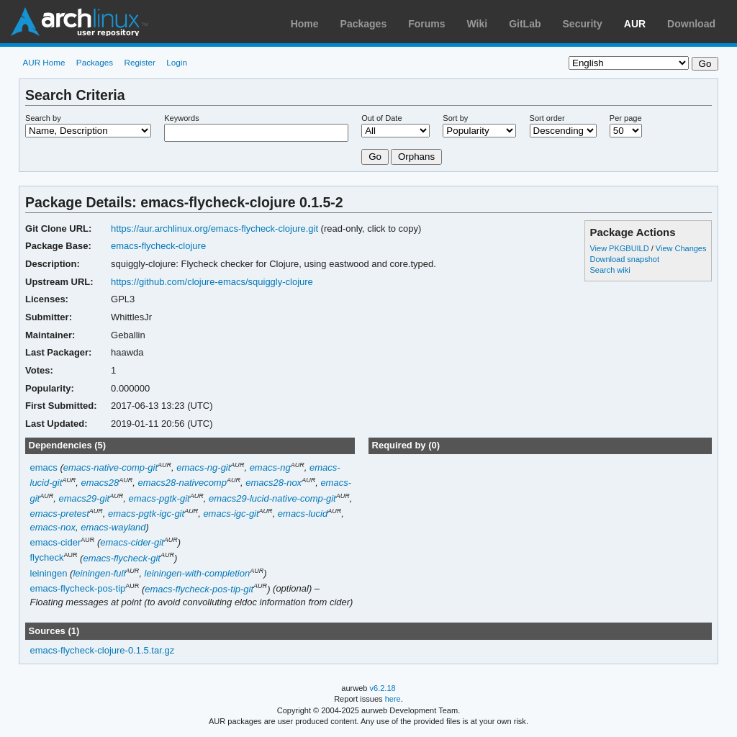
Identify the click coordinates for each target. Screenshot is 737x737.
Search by (43, 118)
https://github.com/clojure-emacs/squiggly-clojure (212, 281)
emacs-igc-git (230, 513)
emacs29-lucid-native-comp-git (272, 498)
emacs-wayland (113, 527)
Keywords (181, 118)
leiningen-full (99, 573)
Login (176, 62)
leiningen (49, 573)
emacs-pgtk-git (159, 498)
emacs (44, 467)
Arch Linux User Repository (79, 21)
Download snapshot (624, 259)
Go (374, 156)
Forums (426, 24)
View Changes (681, 248)
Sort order (547, 118)
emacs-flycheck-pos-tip (78, 589)
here (393, 699)
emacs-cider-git (132, 542)
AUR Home (43, 62)
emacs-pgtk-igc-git (146, 513)
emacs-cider (55, 542)
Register (139, 62)
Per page (626, 118)
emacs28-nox (273, 482)
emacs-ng (270, 467)
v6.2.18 (383, 688)
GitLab (525, 24)
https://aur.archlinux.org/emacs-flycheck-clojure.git (214, 228)
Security (582, 24)
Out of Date (381, 118)
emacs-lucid (302, 513)
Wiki (477, 24)
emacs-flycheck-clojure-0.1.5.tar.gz (102, 650)
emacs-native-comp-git (110, 467)
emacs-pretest (59, 513)
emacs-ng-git (203, 467)
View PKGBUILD (620, 248)
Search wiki (609, 270)
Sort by (455, 118)
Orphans (416, 156)
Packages (363, 24)
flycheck (47, 558)
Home (305, 24)
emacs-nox (53, 527)
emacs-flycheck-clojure (158, 245)
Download (691, 24)
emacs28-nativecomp (181, 482)
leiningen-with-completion (197, 573)
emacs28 (100, 482)
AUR (635, 24)
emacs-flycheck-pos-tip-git (199, 589)
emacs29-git (84, 498)
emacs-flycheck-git (121, 558)
